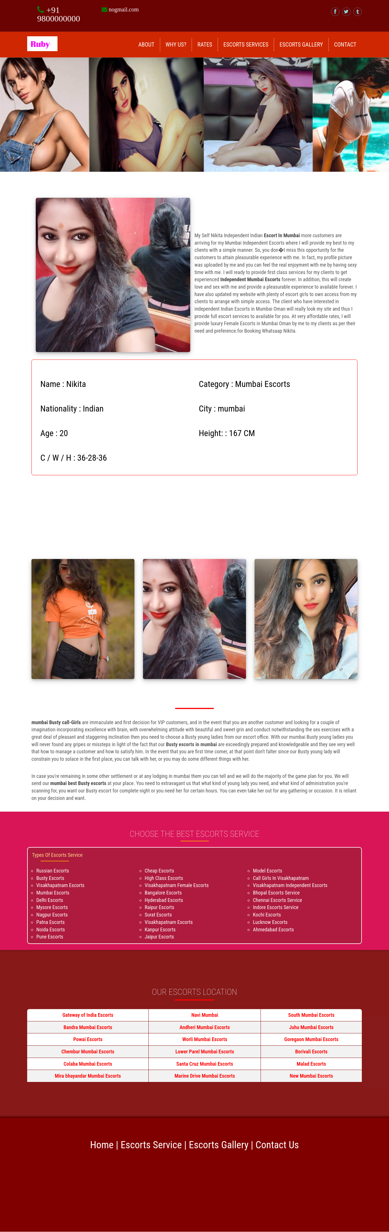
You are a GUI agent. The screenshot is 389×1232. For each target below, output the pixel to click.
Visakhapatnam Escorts (60, 885)
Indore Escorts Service (275, 907)
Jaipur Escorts (159, 937)
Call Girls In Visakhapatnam (281, 878)
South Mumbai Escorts (311, 1015)
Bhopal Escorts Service (276, 893)
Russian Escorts (52, 871)
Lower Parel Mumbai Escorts (204, 1052)
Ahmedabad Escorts (273, 930)
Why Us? (176, 44)
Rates (204, 44)
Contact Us (277, 1145)
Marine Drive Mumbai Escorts (204, 1076)
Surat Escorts (158, 915)
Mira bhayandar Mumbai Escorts (88, 1076)
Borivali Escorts (311, 1052)
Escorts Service (151, 1145)
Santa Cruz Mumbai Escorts (204, 1064)
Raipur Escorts (159, 907)
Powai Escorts (87, 1039)
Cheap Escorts (159, 871)
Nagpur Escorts (52, 915)
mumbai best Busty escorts (78, 783)
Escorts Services (245, 44)
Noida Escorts (50, 930)
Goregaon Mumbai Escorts (311, 1039)
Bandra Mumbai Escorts (87, 1027)
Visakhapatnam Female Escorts (177, 885)
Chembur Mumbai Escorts (87, 1052)
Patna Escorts (50, 922)
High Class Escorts (164, 878)
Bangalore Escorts (163, 893)
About (146, 44)
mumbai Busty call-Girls (56, 722)
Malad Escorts (311, 1064)
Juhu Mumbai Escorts (311, 1027)
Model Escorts (267, 871)
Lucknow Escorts (270, 922)
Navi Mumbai (204, 1015)
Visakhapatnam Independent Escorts (290, 885)
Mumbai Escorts (53, 893)
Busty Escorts (50, 878)
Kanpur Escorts (160, 930)
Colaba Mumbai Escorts (87, 1064)
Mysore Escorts (52, 907)
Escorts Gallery (301, 44)
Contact (345, 44)
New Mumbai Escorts (311, 1076)
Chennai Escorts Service (277, 900)
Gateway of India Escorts (87, 1015)
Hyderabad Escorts (164, 900)
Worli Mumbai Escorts (204, 1039)
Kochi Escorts (267, 915)
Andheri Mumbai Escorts (205, 1027)
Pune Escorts (49, 937)
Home (102, 1145)
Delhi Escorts (49, 900)
